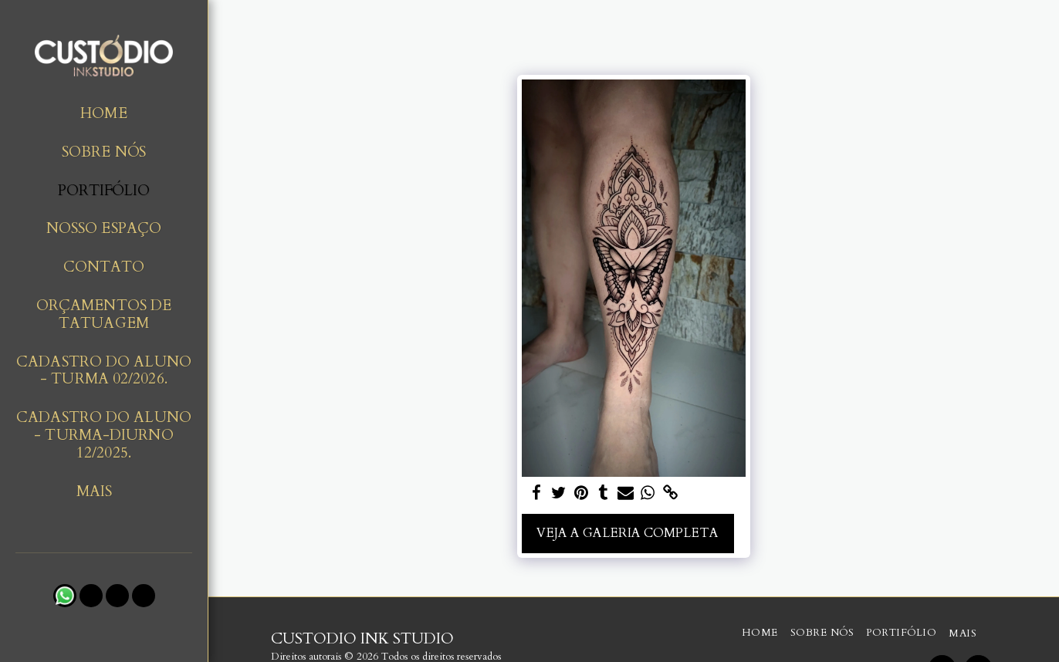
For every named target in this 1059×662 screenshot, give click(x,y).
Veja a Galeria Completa (627, 533)
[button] (64, 595)
